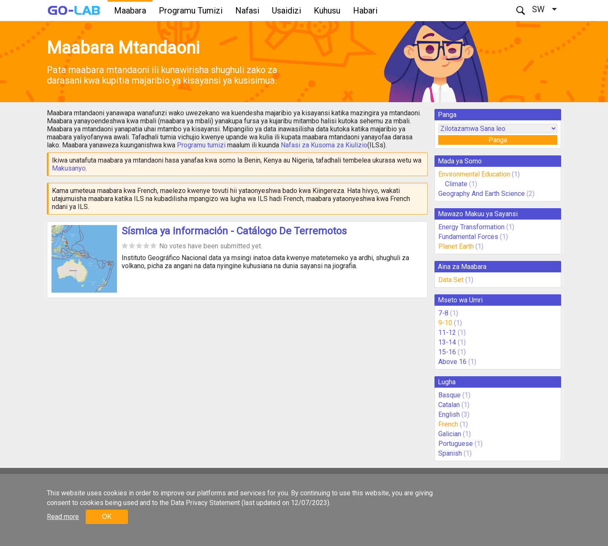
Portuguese (455, 444)
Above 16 (452, 362)
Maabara (130, 10)
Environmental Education (474, 174)
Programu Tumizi (191, 10)
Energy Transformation (471, 227)
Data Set (451, 280)
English (449, 414)
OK (106, 516)
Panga (498, 140)
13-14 (447, 342)
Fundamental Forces (468, 237)
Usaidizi (286, 10)
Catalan (449, 405)
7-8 (443, 313)
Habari (365, 10)
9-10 (445, 323)
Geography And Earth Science (481, 194)
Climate (457, 184)
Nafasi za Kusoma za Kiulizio (324, 145)
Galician (449, 434)
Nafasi (247, 10)
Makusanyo (69, 168)
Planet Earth (456, 246)
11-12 (447, 333)
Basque (449, 395)
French (448, 424)
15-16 (447, 352)
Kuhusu (327, 10)
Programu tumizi (201, 145)
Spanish (450, 453)
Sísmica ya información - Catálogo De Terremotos (234, 231)
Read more (63, 517)
